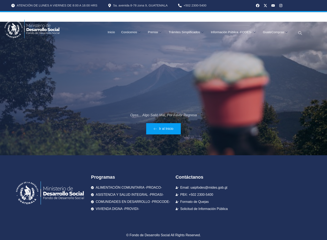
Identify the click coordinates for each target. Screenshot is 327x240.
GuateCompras (276, 32)
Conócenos (131, 32)
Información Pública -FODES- (234, 32)
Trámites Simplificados (187, 32)
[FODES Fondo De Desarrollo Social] (263, 193)
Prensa (155, 32)
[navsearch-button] (297, 33)
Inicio (111, 32)
